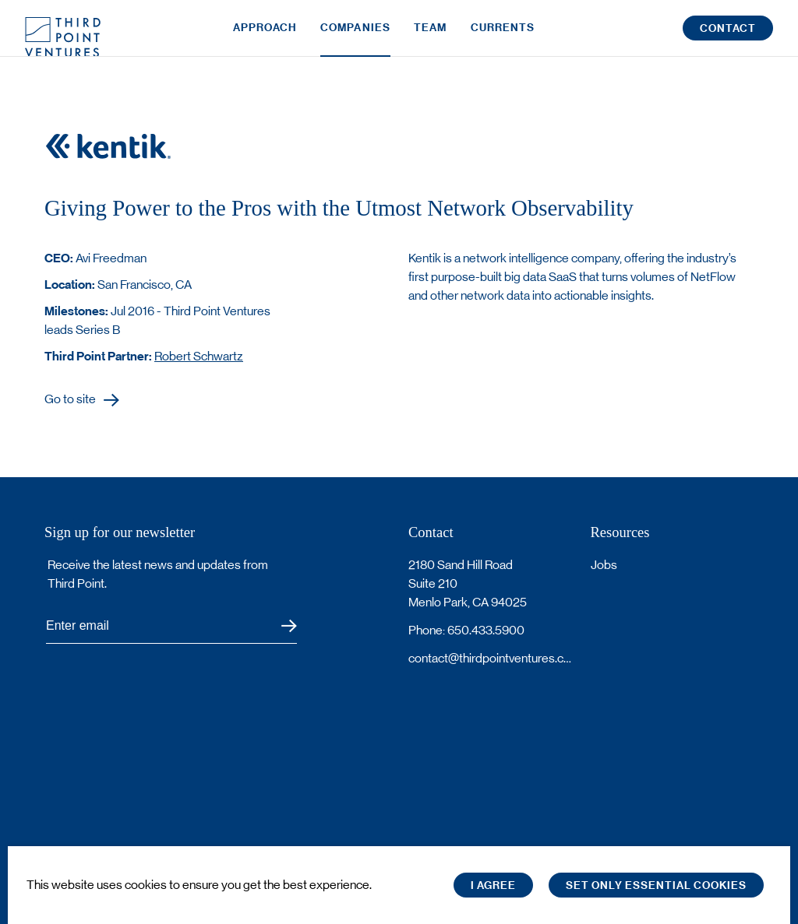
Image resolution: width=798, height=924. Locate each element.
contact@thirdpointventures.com (490, 658)
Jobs (604, 564)
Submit (279, 626)
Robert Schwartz (198, 356)
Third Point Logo (63, 37)
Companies (355, 37)
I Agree (493, 885)
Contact (728, 37)
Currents (503, 37)
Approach (265, 37)
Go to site (70, 399)
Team (430, 37)
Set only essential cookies (656, 885)
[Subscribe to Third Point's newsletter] (171, 626)
